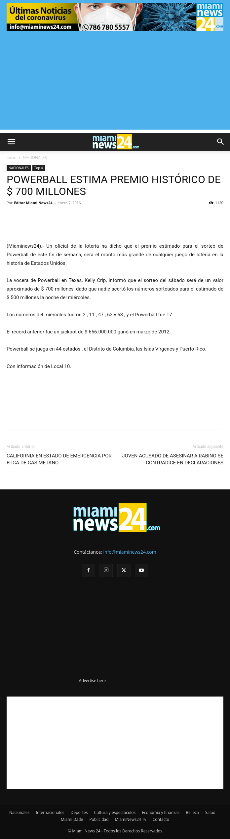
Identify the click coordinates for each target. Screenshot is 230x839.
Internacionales (50, 812)
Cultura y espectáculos (115, 812)
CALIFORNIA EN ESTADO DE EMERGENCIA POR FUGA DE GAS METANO (59, 459)
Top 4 (38, 168)
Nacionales (19, 812)
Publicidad (98, 819)
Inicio (12, 157)
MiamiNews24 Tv (130, 819)
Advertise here (92, 680)
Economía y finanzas (160, 812)
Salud (210, 812)
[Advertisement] (115, 83)
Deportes (79, 812)
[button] (11, 142)
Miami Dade (72, 819)
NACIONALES (35, 157)
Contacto (161, 819)
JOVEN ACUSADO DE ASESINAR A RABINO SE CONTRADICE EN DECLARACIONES (172, 459)
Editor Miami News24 (33, 202)
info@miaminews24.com (129, 552)
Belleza (192, 812)
